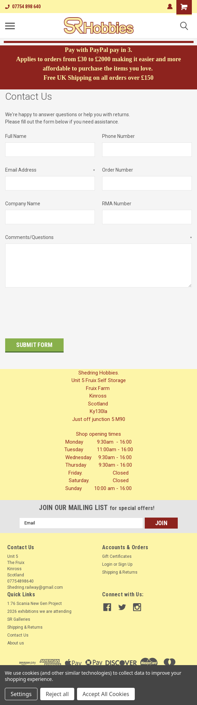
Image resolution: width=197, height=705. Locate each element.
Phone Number (118, 136)
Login (107, 560)
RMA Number (116, 203)
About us (15, 639)
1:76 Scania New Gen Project (34, 599)
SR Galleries (18, 615)
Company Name (22, 203)
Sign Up (125, 560)
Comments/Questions (98, 238)
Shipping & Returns (120, 568)
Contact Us (18, 631)
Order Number (117, 170)
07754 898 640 (23, 6)
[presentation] (57, 310)
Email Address (50, 170)
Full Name (15, 136)
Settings (21, 694)
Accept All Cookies (106, 694)
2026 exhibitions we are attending (39, 607)
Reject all (57, 694)
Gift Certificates (117, 552)
